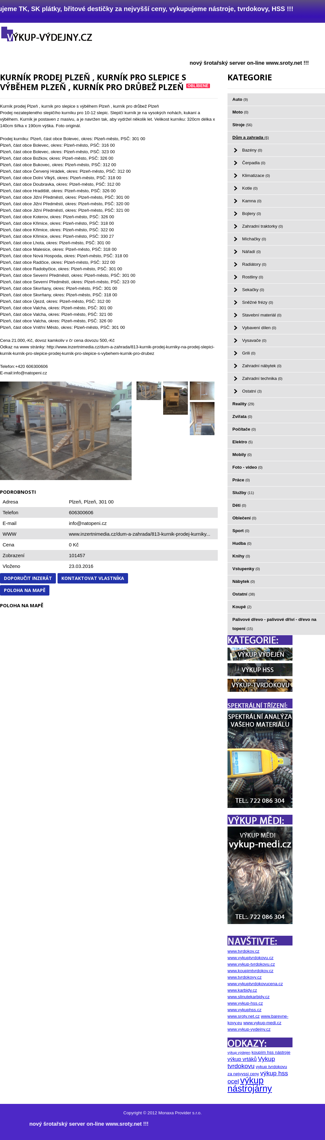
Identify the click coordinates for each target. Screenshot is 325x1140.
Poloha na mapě (25, 590)
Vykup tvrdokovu (251, 1062)
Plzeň (90, 501)
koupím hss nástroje (271, 1052)
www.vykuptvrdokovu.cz (250, 957)
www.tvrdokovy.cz (245, 977)
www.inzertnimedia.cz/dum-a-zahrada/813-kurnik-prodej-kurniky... (139, 534)
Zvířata (242, 416)
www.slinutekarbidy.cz (248, 996)
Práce (241, 479)
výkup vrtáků (242, 1059)
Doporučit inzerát (28, 578)
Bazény (252, 150)
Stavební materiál (261, 315)
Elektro (242, 441)
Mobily (242, 454)
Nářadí (251, 251)
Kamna (252, 200)
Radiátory (254, 264)
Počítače (244, 429)
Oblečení (244, 518)
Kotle (250, 188)
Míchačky (254, 238)
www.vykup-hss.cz (245, 1003)
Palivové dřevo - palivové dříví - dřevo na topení (274, 624)
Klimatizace (256, 175)
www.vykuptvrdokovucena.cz (255, 983)
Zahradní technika (262, 378)
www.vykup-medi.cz (262, 1022)
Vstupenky (246, 568)
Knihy (241, 556)
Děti (239, 505)
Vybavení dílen (259, 327)
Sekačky (253, 289)
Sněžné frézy (257, 302)
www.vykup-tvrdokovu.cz (251, 964)
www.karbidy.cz (242, 990)
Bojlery (251, 213)
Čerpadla (253, 162)
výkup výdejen (239, 1052)
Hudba (242, 543)
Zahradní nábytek (261, 365)
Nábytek (243, 581)
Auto (240, 99)
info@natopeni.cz (88, 523)
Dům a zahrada (250, 137)
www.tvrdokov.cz (243, 951)
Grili (248, 353)
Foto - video (247, 467)
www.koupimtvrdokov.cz (250, 970)
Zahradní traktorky (262, 226)
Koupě (242, 606)
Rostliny (252, 277)
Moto (240, 112)
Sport (240, 530)
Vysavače (254, 340)
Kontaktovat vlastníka (92, 578)
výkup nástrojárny (250, 1084)
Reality (243, 403)
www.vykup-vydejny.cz (249, 1029)
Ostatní (252, 391)
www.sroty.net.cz (244, 1016)
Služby (243, 492)
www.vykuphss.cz (244, 1009)
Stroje (242, 124)
